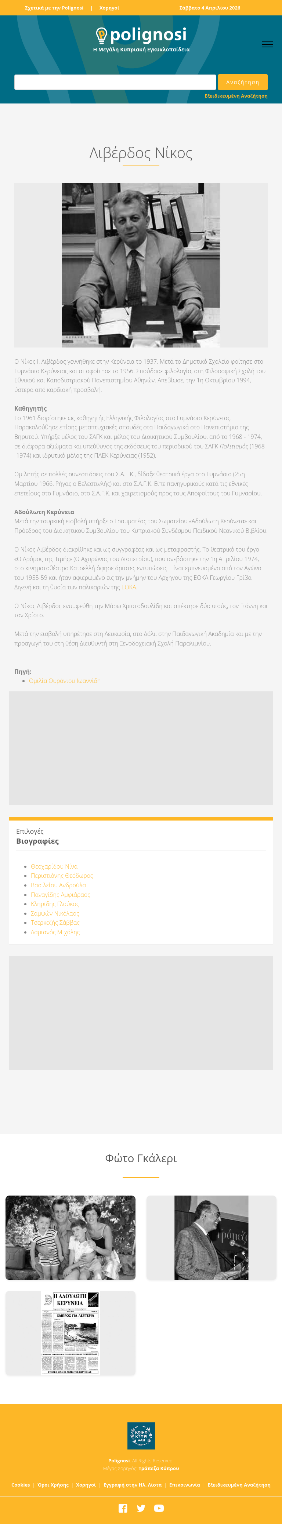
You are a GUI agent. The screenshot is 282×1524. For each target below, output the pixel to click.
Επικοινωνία (184, 1484)
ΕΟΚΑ (129, 587)
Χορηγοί (109, 7)
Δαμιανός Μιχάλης (55, 932)
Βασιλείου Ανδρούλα (58, 885)
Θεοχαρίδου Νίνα (54, 866)
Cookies (20, 1484)
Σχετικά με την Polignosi (54, 7)
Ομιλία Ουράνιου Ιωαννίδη (65, 681)
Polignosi (119, 1460)
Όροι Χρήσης (53, 1484)
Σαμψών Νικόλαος (55, 913)
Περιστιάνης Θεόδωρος (62, 876)
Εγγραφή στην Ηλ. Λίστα (133, 1484)
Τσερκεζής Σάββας (55, 923)
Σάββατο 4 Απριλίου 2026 (210, 7)
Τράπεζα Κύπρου (158, 1468)
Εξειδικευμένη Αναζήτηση (236, 95)
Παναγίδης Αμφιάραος (60, 895)
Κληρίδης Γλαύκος (55, 904)
